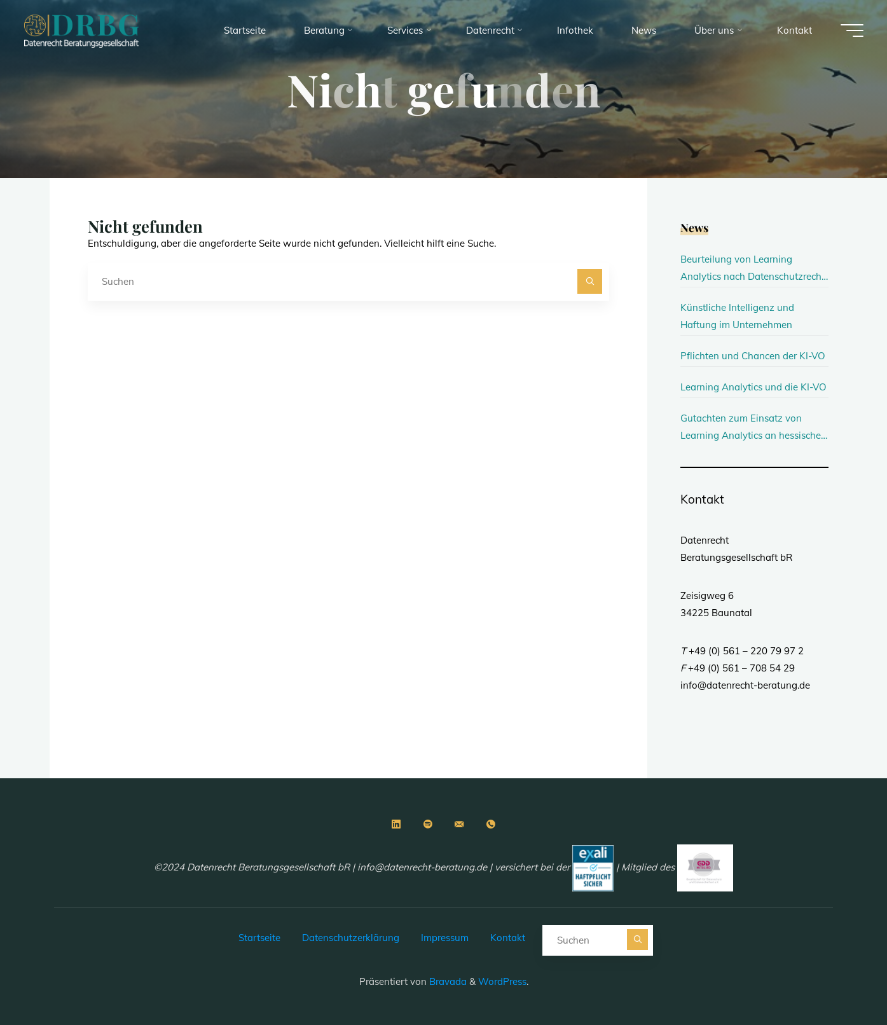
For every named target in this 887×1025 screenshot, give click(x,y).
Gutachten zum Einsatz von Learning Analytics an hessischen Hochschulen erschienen (753, 428)
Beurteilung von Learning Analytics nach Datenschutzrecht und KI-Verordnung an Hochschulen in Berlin (752, 269)
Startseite (259, 938)
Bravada (447, 981)
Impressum (445, 938)
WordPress (502, 981)
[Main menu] (852, 30)
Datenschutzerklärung (350, 938)
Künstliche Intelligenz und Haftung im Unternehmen (737, 316)
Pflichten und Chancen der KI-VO (752, 356)
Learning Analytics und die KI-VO (753, 387)
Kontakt (507, 938)
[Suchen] (589, 281)
